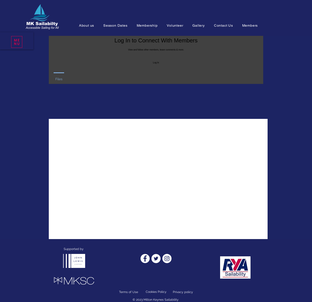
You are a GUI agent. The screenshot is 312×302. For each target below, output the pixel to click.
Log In (156, 62)
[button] (16, 42)
